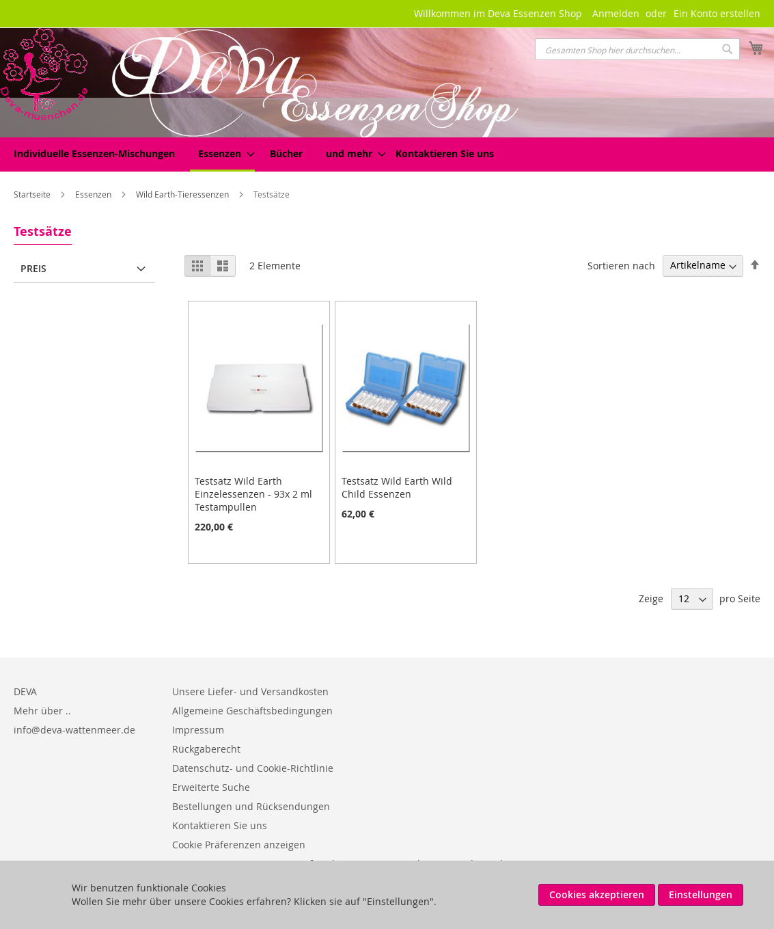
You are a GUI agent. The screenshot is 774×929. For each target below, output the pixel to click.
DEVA (25, 691)
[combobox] (637, 49)
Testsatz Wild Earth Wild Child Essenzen (397, 487)
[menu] (387, 154)
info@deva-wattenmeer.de (74, 729)
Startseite (33, 194)
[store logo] (43, 74)
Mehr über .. (42, 710)
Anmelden (615, 13)
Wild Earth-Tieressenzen (183, 194)
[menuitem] (94, 153)
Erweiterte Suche (211, 787)
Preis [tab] (33, 268)
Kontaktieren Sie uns (219, 825)
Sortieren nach (621, 264)
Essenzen (94, 194)
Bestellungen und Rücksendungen (251, 806)
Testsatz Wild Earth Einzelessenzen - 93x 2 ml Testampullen (253, 493)
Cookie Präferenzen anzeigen (238, 844)
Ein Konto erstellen (717, 13)
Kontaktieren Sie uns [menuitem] (445, 153)
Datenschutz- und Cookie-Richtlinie (252, 768)
